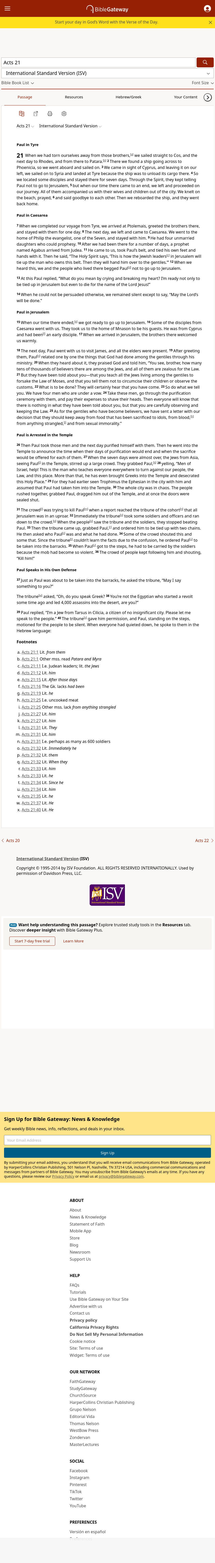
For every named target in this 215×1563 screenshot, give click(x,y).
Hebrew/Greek (67, 96)
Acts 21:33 (31, 768)
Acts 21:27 (31, 714)
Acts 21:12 (31, 673)
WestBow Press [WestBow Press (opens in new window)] (84, 1430)
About (75, 1210)
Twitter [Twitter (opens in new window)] (76, 1498)
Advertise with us (86, 1306)
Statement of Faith (87, 1224)
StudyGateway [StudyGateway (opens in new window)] (83, 1388)
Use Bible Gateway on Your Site (99, 1299)
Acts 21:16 (31, 686)
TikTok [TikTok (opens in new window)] (76, 1491)
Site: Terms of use (86, 1348)
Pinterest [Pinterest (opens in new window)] (78, 1484)
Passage (12, 96)
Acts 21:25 (31, 700)
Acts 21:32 (31, 748)
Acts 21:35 (31, 796)
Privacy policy (83, 1320)
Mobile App (80, 1231)
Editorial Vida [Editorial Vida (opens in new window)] (82, 1416)
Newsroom (80, 1252)
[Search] (205, 62)
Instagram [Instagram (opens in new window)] (79, 1477)
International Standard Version (47, 858)
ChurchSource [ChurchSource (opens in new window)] (83, 1395)
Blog (74, 1245)
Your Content (99, 96)
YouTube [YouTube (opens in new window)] (78, 1506)
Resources (37, 96)
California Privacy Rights (94, 1327)
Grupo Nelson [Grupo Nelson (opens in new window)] (83, 1409)
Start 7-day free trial (32, 940)
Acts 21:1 (30, 652)
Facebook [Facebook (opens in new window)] (79, 1470)
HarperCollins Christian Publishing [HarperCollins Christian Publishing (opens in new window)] (102, 1402)
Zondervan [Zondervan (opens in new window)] (80, 1437)
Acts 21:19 (31, 693)
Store (75, 1238)
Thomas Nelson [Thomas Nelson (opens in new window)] (84, 1423)
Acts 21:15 (31, 679)
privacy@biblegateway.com (121, 1176)
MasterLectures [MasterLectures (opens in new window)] (84, 1444)
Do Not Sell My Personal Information (106, 1334)
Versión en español (88, 1532)
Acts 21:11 (31, 666)
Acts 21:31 (31, 727)
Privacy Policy (63, 1176)
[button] (207, 8)
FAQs (74, 1285)
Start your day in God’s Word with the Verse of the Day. (106, 22)
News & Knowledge (88, 1217)
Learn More (73, 940)
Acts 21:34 (31, 782)
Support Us (80, 1259)
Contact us (80, 1313)
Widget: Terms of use (90, 1355)
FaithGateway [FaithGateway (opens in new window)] (83, 1381)
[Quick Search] (98, 62)
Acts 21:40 (31, 810)
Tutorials (78, 1292)
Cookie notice (83, 1341)
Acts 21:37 (31, 803)
